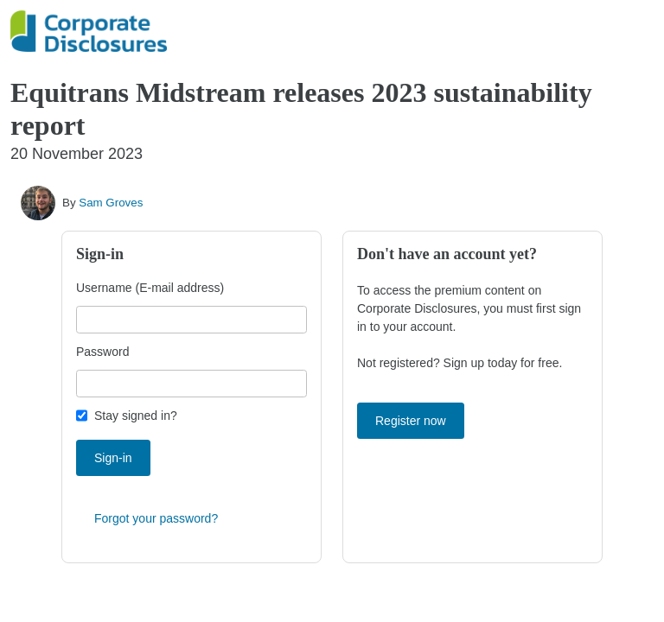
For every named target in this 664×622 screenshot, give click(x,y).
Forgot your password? (156, 518)
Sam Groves (111, 202)
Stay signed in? (135, 415)
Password (102, 352)
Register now (410, 421)
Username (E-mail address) (150, 288)
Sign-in (113, 458)
